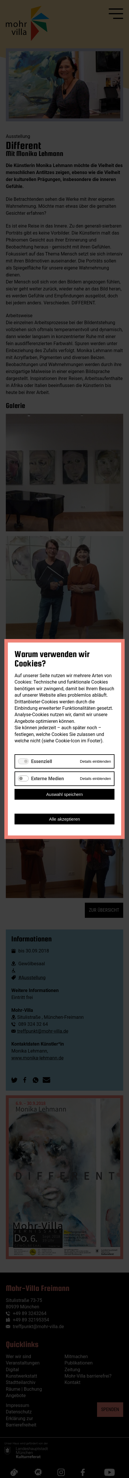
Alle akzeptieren (64, 819)
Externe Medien (47, 779)
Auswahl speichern (64, 794)
